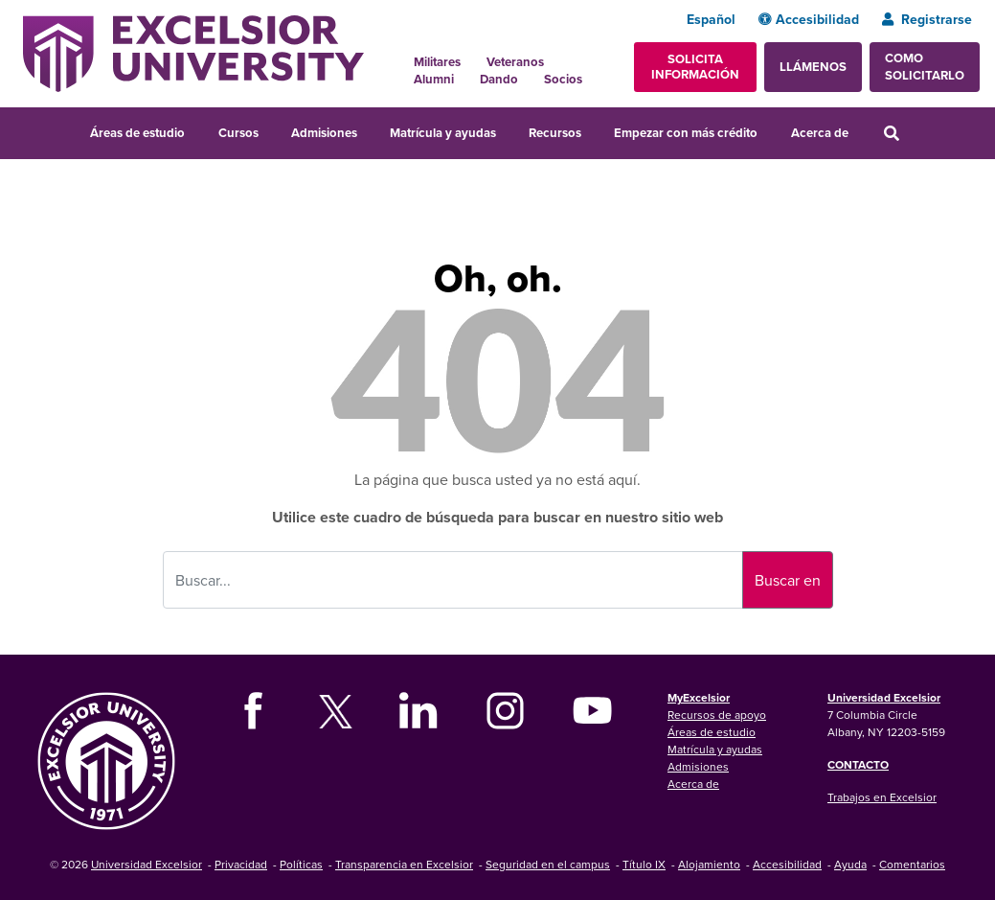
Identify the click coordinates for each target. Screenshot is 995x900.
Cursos (238, 133)
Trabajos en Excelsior (882, 797)
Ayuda (850, 864)
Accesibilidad (808, 19)
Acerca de (819, 133)
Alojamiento (709, 864)
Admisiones (324, 133)
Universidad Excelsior (883, 697)
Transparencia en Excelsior (404, 864)
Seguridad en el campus (548, 864)
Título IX (644, 864)
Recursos (555, 133)
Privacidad (241, 864)
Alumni (434, 79)
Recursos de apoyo (716, 714)
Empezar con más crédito (686, 133)
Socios (563, 79)
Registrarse (927, 19)
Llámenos (813, 67)
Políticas (301, 864)
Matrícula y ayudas (443, 133)
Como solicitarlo (924, 66)
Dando (499, 79)
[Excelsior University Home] (193, 51)
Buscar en (788, 579)
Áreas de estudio (137, 133)
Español (711, 19)
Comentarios (912, 864)
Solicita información (695, 66)
